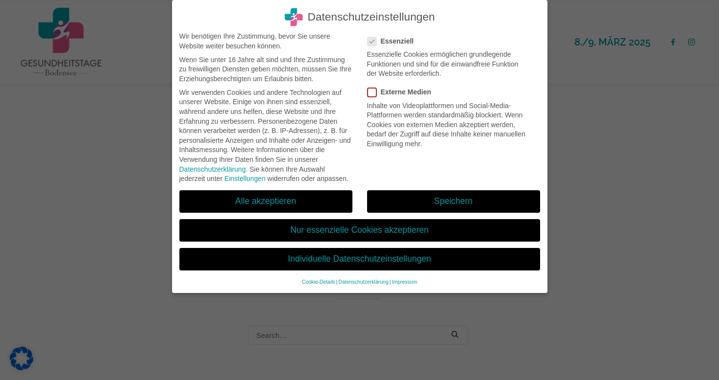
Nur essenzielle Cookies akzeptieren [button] (359, 230)
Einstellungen (244, 178)
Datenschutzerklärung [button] (364, 282)
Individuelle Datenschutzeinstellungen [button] (359, 259)
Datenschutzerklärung (212, 169)
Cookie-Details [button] (318, 282)
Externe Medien (402, 92)
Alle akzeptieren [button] (265, 201)
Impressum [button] (404, 282)
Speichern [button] (453, 201)
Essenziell (394, 41)
